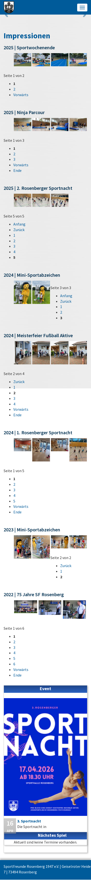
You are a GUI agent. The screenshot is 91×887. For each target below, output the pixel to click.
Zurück (19, 229)
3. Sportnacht (29, 821)
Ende (17, 170)
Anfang (19, 224)
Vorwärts (20, 94)
